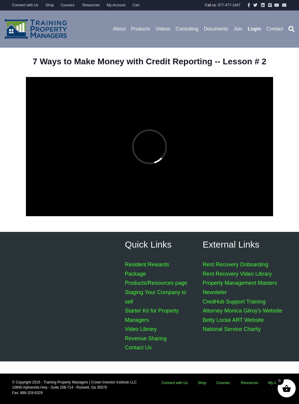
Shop (50, 5)
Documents (216, 28)
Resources (90, 5)
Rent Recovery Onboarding (235, 264)
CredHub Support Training (234, 302)
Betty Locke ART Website (233, 320)
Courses (67, 5)
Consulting (186, 28)
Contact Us (138, 348)
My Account (116, 5)
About (119, 28)
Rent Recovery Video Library (237, 274)
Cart (136, 5)
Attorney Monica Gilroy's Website (242, 311)
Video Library (141, 329)
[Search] (290, 29)
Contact (274, 28)
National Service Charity (232, 329)
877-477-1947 (229, 5)
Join (238, 28)
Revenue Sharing (146, 338)
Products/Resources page (156, 283)
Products (140, 28)
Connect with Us (25, 5)
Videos (163, 28)
